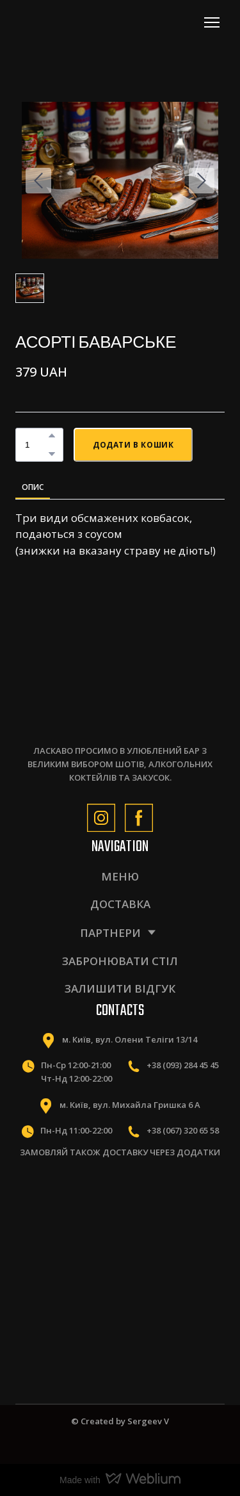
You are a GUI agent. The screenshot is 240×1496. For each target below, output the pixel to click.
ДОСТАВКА (120, 904)
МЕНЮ (120, 876)
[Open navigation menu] (212, 22)
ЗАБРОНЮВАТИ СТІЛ (120, 961)
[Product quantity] (36, 445)
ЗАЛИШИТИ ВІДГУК (120, 988)
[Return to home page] (71, 22)
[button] (52, 435)
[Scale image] (65, 1206)
